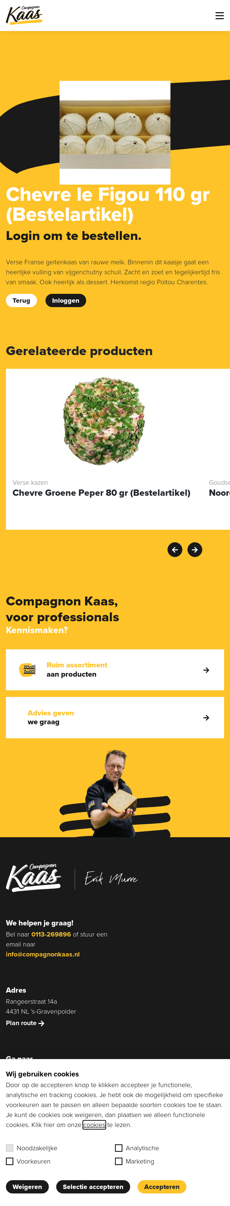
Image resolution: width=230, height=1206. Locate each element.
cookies (94, 1125)
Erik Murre (111, 878)
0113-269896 (51, 934)
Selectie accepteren (93, 1187)
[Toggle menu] (219, 15)
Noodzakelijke (31, 1148)
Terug (21, 300)
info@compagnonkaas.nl (43, 954)
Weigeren (27, 1187)
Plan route (25, 1023)
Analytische (137, 1148)
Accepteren (162, 1187)
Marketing (134, 1161)
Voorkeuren (28, 1161)
